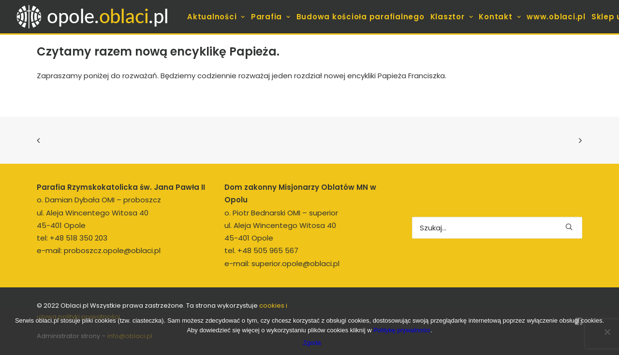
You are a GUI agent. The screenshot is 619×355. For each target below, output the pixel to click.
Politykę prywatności (401, 330)
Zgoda (312, 342)
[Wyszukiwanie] (497, 228)
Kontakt (500, 17)
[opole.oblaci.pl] (97, 16)
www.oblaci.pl (556, 17)
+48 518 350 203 (78, 238)
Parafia (271, 17)
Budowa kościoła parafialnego (360, 17)
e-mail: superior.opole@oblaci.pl (281, 263)
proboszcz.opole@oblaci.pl (112, 250)
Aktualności (216, 17)
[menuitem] (216, 16)
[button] (569, 227)
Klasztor (451, 17)
